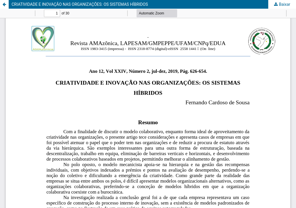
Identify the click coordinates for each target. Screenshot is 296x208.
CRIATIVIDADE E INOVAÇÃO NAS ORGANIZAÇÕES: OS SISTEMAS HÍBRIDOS (80, 4)
